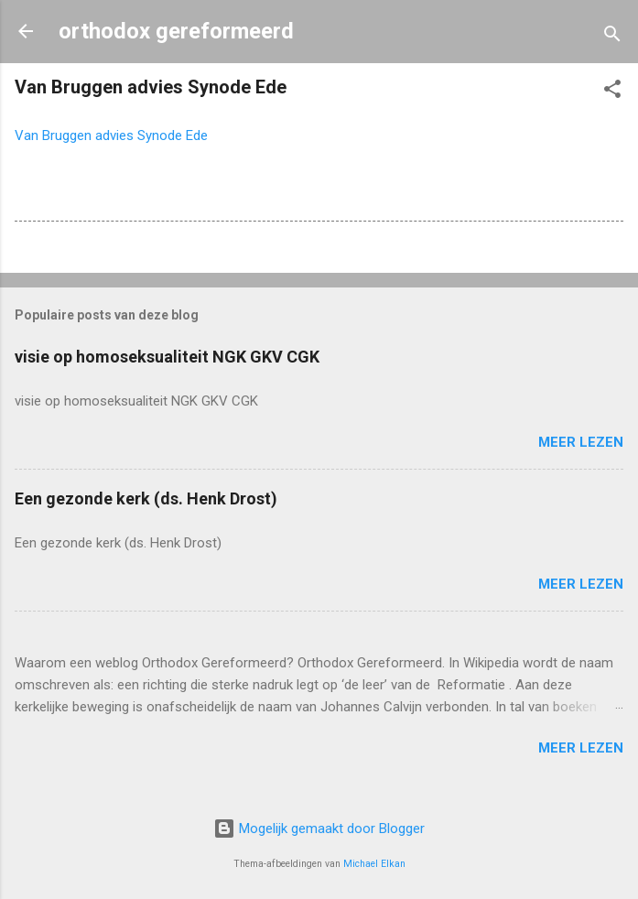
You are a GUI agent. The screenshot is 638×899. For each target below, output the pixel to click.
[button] (612, 92)
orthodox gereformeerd (176, 31)
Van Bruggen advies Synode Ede (111, 135)
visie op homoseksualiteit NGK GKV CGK (167, 356)
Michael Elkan (374, 864)
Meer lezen (580, 442)
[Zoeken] (612, 37)
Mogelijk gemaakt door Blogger (319, 828)
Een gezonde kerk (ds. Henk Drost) (146, 498)
